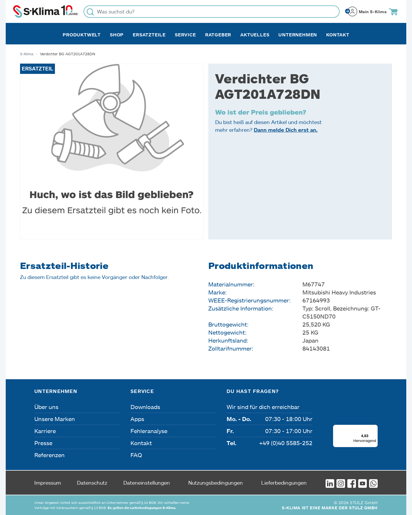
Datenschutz (92, 482)
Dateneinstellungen (146, 482)
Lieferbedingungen (284, 482)
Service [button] (185, 35)
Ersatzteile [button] (149, 35)
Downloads (145, 406)
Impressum (47, 482)
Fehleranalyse (148, 430)
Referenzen (49, 454)
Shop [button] (117, 35)
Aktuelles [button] (254, 35)
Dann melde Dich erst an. (286, 130)
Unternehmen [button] (297, 35)
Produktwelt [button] (82, 35)
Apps (137, 418)
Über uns (46, 406)
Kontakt (337, 35)
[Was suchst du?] (212, 11)
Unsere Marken (54, 418)
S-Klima (26, 54)
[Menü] (374, 428)
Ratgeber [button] (218, 35)
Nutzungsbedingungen (215, 482)
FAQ (136, 454)
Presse (43, 442)
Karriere (45, 430)
